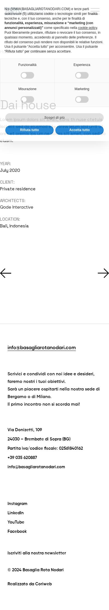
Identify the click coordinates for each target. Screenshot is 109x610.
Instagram (17, 504)
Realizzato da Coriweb (30, 584)
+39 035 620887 (22, 458)
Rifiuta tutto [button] (29, 119)
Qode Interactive (16, 207)
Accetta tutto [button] (79, 119)
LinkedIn (16, 513)
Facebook (17, 531)
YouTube (16, 522)
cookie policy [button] (87, 17)
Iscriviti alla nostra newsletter (37, 553)
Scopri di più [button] (54, 107)
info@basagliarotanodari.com (42, 347)
